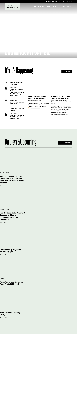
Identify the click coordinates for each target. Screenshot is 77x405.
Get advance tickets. (63, 114)
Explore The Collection (64, 386)
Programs (41, 6)
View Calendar (67, 71)
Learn (48, 6)
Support (55, 6)
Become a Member (66, 6)
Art (35, 6)
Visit (30, 6)
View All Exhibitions (65, 142)
